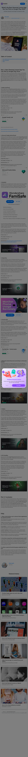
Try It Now (18, 385)
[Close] (3, 369)
